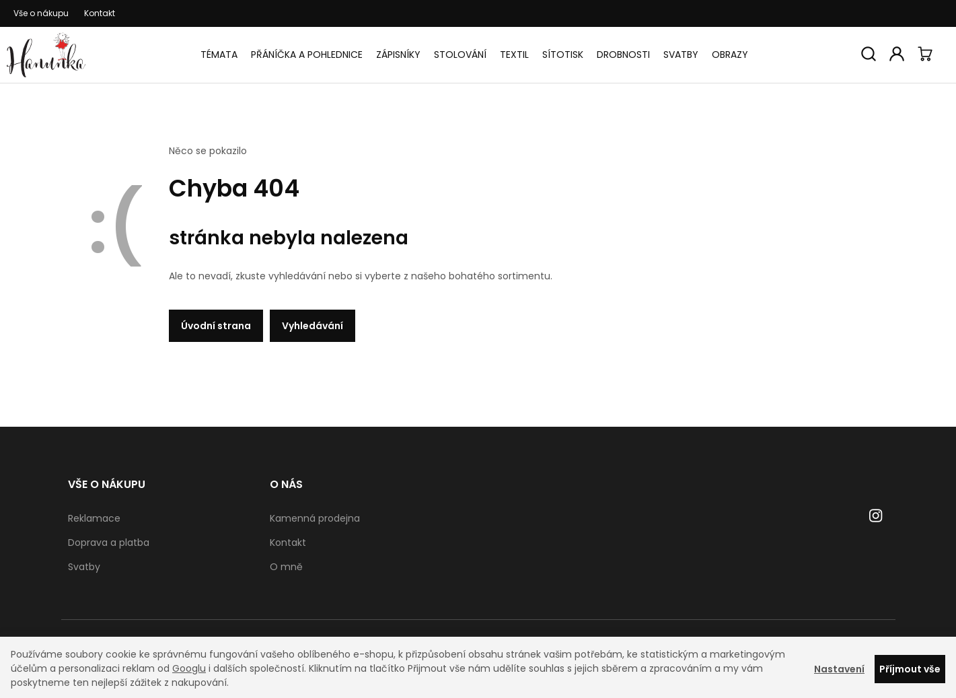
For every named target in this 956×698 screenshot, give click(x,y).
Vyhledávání (312, 326)
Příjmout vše (910, 669)
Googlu (189, 668)
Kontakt (99, 13)
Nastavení (839, 669)
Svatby (680, 54)
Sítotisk (562, 54)
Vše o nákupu (41, 13)
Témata (218, 54)
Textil (514, 54)
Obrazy (730, 54)
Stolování (460, 54)
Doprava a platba (108, 542)
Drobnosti (623, 54)
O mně (286, 566)
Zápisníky (398, 54)
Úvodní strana (216, 326)
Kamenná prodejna (315, 518)
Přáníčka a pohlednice (307, 54)
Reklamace (94, 518)
